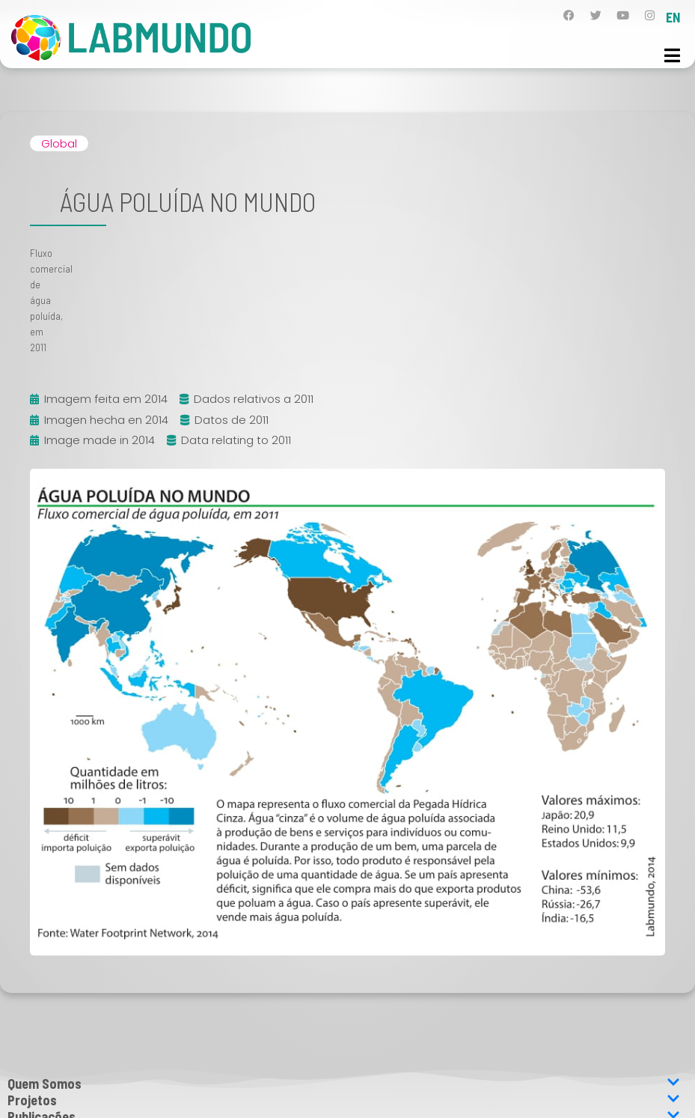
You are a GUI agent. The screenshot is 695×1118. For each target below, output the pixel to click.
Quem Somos (343, 1083)
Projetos (343, 1100)
